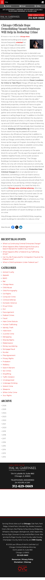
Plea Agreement (9, 355)
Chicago (27, 524)
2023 (3, 416)
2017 (3, 438)
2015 (3, 446)
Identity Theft (8, 328)
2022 (3, 420)
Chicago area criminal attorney (21, 188)
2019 (3, 431)
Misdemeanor (8, 343)
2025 (3, 409)
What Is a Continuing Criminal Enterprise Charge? (22, 244)
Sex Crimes (7, 371)
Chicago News (24, 36)
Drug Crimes (7, 306)
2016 (3, 442)
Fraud (5, 318)
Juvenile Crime (8, 334)
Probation (6, 361)
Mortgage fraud (9, 349)
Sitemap (27, 562)
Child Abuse (7, 287)
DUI (4, 309)
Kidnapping (7, 337)
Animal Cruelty (8, 272)
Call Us (7, 6)
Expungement (8, 312)
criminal (19, 42)
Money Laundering (10, 346)
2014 (3, 449)
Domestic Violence (10, 303)
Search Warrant (9, 368)
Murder (6, 352)
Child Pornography (10, 291)
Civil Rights (7, 294)
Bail (4, 281)
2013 (3, 453)
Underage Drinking (10, 383)
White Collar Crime (10, 392)
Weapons (6, 389)
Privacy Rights (8, 358)
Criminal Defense (9, 300)
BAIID (5, 278)
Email (22, 6)
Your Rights (7, 395)
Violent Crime (8, 386)
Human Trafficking (10, 324)
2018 (3, 435)
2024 (3, 413)
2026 (3, 405)
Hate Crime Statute (10, 321)
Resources (16, 559)
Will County (37, 540)
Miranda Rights (8, 340)
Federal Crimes (8, 315)
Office (37, 6)
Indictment (7, 331)
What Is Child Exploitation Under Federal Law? (20, 262)
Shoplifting (7, 374)
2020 (3, 427)
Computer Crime (9, 297)
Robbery (6, 365)
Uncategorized (8, 380)
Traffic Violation (9, 377)
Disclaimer (18, 562)
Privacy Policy (27, 559)
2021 (3, 424)
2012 (3, 457)
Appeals (6, 275)
